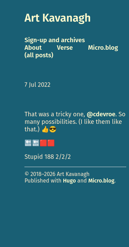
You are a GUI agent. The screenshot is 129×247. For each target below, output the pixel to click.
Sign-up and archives (54, 40)
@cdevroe (101, 114)
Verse (65, 47)
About (33, 47)
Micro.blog (101, 180)
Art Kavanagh (57, 17)
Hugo (69, 180)
